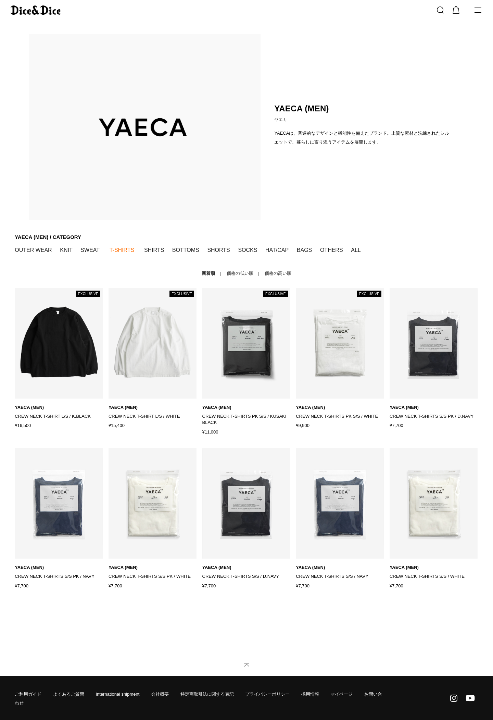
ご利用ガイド (28, 694)
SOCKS (247, 250)
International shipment (117, 694)
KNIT (66, 250)
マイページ (341, 694)
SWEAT (90, 250)
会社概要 (160, 694)
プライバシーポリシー (267, 694)
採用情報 (310, 694)
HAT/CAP (277, 250)
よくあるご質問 (68, 694)
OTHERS (331, 250)
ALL (356, 250)
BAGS (304, 250)
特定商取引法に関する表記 (207, 694)
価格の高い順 (278, 273)
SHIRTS (154, 250)
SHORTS (218, 250)
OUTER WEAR (33, 250)
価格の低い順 (240, 273)
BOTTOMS (185, 250)
